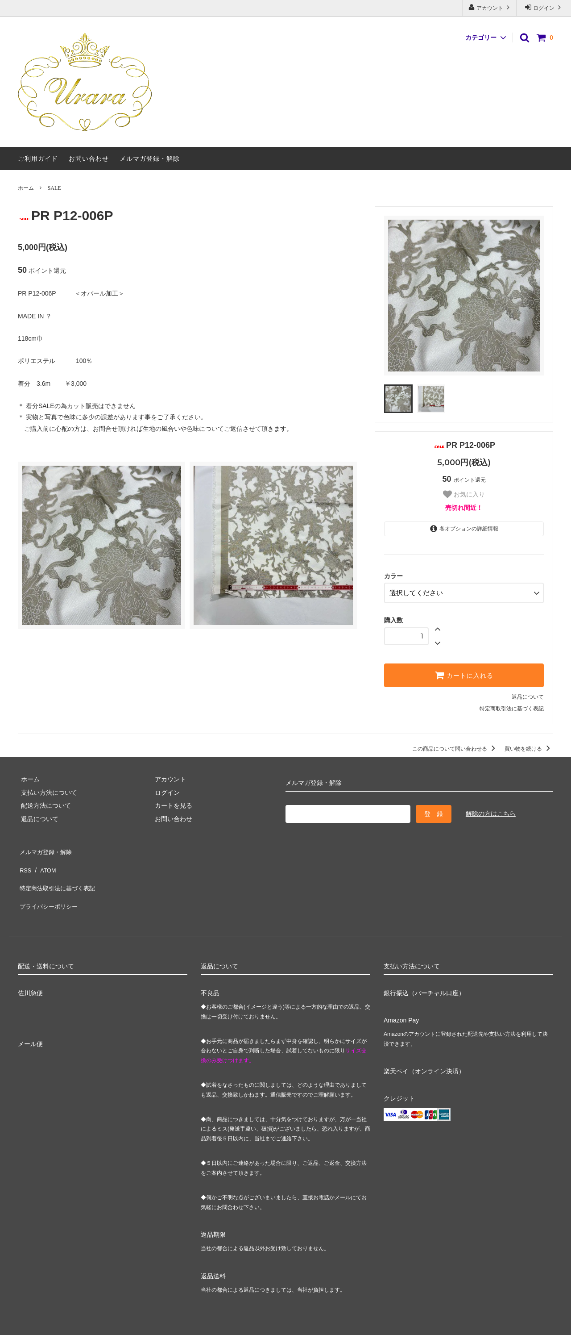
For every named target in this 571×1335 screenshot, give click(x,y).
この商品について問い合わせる (455, 746)
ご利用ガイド (38, 158)
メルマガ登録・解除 (150, 158)
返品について (528, 694)
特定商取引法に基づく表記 (512, 706)
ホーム (26, 188)
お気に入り (464, 494)
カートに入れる (463, 672)
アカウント (490, 7)
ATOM (44, 860)
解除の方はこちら (491, 810)
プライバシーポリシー (49, 886)
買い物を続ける (529, 746)
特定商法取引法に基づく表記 (58, 873)
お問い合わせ (89, 158)
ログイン (544, 7)
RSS (24, 860)
